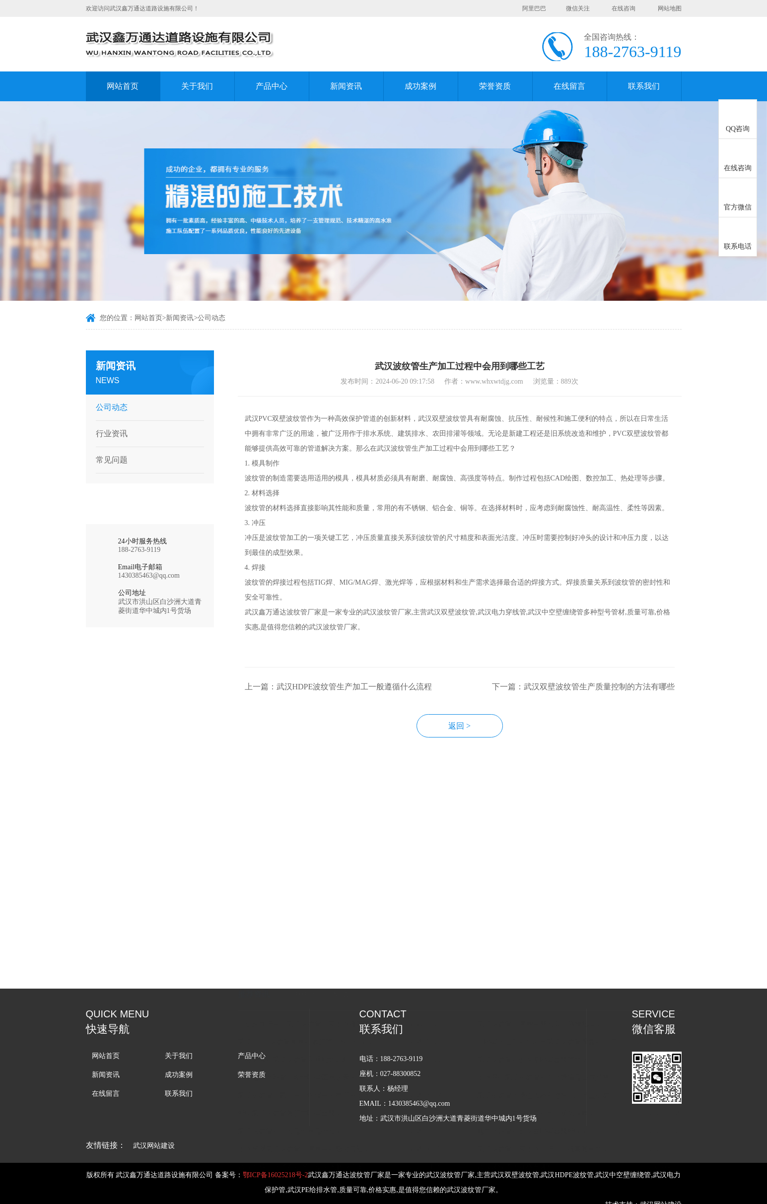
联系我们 (644, 86)
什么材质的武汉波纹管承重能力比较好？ (310, 960)
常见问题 (108, 460)
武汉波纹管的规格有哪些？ (529, 1067)
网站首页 (123, 86)
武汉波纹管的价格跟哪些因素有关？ (543, 960)
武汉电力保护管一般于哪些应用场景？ (307, 978)
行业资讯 (108, 433)
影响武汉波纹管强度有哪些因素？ (300, 1013)
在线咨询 (623, 8)
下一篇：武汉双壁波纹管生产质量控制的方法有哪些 (593, 696)
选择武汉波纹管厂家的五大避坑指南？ (547, 1013)
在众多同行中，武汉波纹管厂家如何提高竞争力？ (319, 924)
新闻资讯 (346, 86)
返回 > (470, 736)
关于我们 (197, 86)
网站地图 (670, 8)
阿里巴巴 (534, 8)
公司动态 (211, 319)
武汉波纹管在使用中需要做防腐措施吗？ (550, 924)
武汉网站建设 (154, 1145)
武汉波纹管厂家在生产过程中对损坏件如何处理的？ (319, 996)
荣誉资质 (495, 86)
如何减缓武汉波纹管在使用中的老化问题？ (314, 1049)
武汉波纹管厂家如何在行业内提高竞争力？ (554, 1049)
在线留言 (569, 86)
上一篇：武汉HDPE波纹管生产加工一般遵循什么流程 (349, 696)
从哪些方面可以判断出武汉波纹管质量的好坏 (557, 942)
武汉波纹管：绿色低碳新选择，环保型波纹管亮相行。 (559, 996)
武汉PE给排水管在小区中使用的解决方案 (311, 1067)
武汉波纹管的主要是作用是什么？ (300, 1031)
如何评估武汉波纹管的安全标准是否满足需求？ (559, 978)
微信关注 (578, 8)
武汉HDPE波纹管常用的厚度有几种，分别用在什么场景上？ (319, 942)
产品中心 (271, 86)
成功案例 (420, 86)
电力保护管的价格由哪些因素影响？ (543, 1031)
